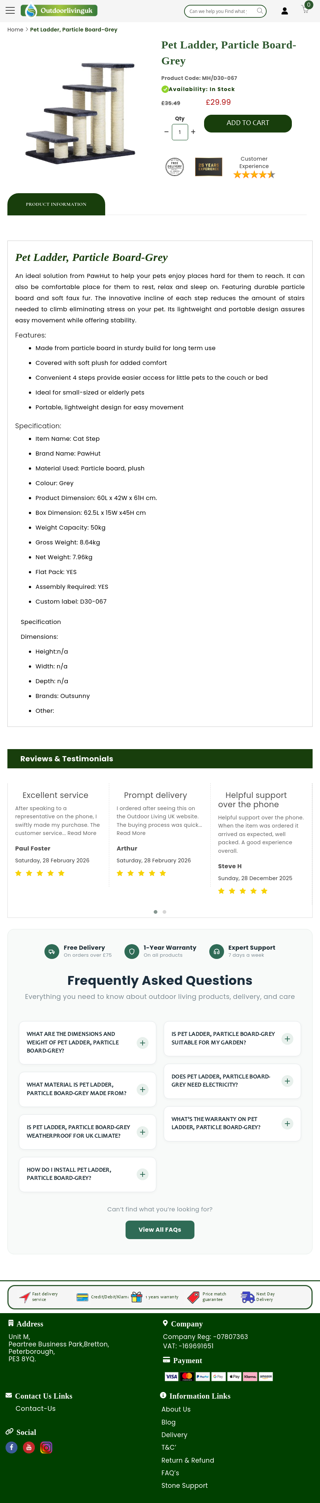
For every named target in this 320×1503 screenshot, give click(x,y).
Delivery (174, 1434)
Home (15, 29)
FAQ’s (170, 1473)
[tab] (56, 204)
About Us (176, 1409)
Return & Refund (187, 1460)
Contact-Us (36, 1408)
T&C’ (168, 1447)
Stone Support (184, 1485)
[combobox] (225, 11)
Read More (81, 833)
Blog (168, 1422)
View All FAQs (160, 1229)
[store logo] (59, 9)
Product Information (56, 204)
